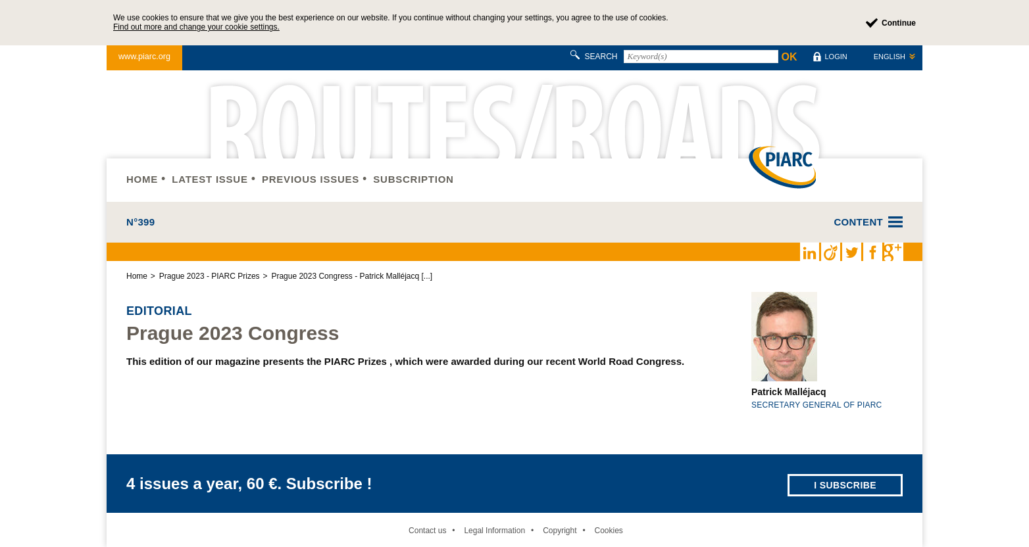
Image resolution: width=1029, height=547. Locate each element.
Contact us (427, 530)
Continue (899, 23)
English (889, 56)
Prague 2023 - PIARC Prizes (209, 276)
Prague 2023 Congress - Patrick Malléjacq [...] (351, 276)
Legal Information (494, 530)
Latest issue (209, 179)
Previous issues (310, 179)
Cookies (608, 530)
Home (142, 179)
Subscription (413, 179)
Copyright (559, 530)
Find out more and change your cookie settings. (196, 27)
